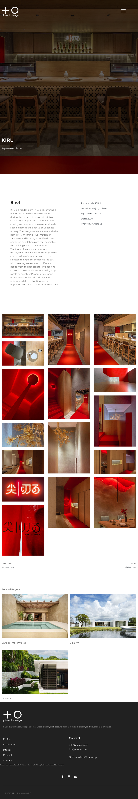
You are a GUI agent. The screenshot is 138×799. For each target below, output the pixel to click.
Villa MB (6, 698)
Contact (7, 760)
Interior (7, 750)
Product (7, 755)
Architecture (10, 744)
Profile (6, 739)
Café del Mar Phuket (14, 642)
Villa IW (74, 642)
